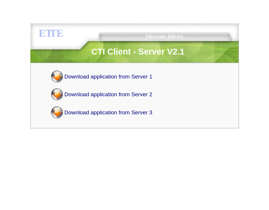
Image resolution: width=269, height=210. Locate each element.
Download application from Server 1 (108, 77)
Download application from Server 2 (108, 94)
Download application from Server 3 (108, 112)
